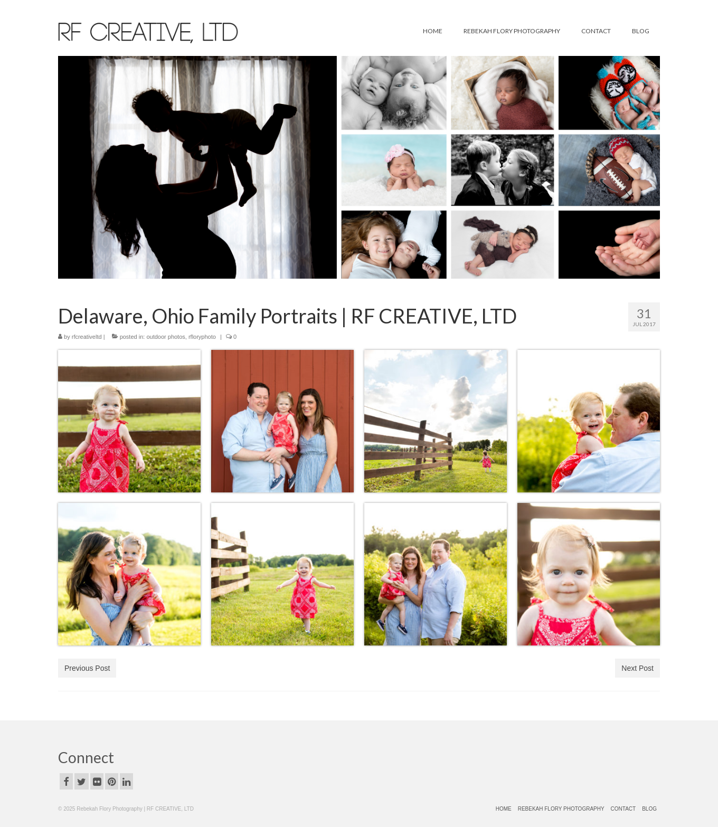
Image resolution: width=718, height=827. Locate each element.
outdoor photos (165, 337)
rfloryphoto (202, 337)
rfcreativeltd (87, 337)
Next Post (637, 668)
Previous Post (87, 668)
